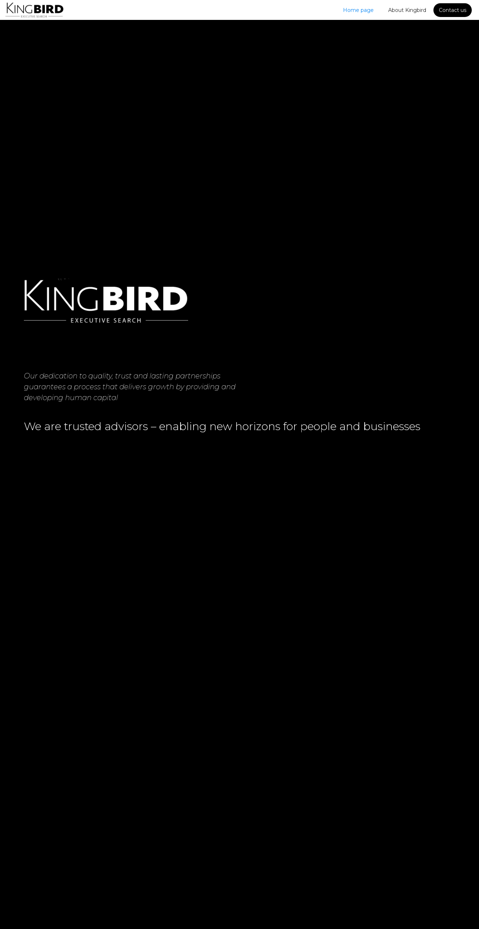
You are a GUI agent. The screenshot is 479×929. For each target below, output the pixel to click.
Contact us (452, 10)
